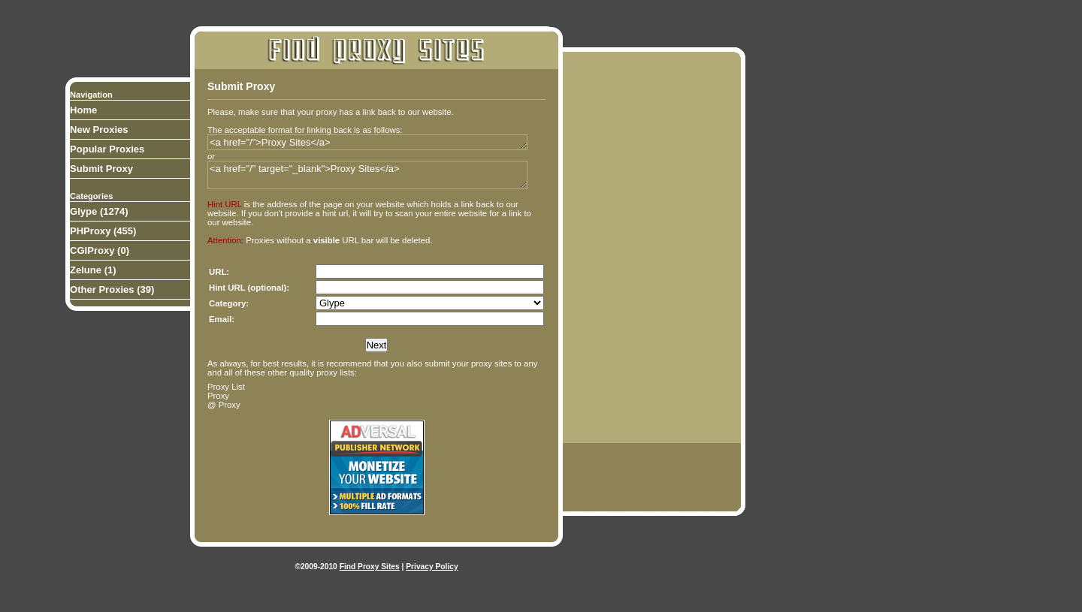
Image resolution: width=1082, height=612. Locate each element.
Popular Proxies (107, 149)
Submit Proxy (101, 168)
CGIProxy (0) (99, 250)
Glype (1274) (99, 211)
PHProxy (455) (103, 231)
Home (83, 110)
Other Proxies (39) (112, 289)
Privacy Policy (432, 566)
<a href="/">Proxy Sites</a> (367, 142)
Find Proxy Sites (370, 566)
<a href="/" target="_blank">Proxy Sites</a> (367, 175)
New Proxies (99, 129)
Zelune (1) (93, 270)
